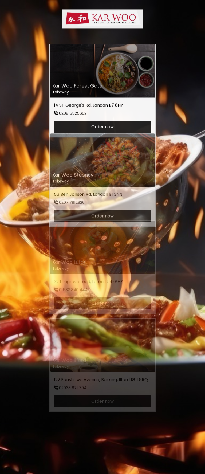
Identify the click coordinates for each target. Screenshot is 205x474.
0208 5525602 (72, 112)
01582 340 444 (73, 286)
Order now (102, 125)
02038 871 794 (72, 384)
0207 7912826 (72, 198)
